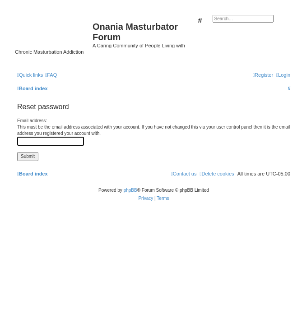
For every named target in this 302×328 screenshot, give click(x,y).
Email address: (32, 120)
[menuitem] (51, 74)
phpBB (130, 190)
